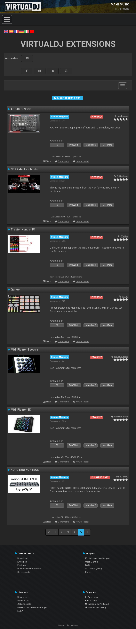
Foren (88, 572)
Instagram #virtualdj (97, 604)
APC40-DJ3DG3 (21, 109)
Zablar (124, 236)
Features (21, 565)
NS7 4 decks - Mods (24, 169)
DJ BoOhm (122, 176)
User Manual (92, 561)
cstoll (125, 296)
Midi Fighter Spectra (24, 349)
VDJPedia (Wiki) (93, 568)
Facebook (91, 597)
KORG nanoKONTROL (25, 469)
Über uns (22, 597)
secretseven (121, 356)
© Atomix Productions (68, 625)
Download (22, 558)
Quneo (15, 289)
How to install (82, 161)
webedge (123, 116)
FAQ (87, 565)
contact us (22, 600)
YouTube (91, 600)
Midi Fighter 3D (21, 409)
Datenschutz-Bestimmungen (32, 607)
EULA (20, 611)
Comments (63, 161)
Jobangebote (24, 604)
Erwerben (22, 561)
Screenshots (23, 572)
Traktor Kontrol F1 (23, 229)
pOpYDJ (123, 476)
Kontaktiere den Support (97, 558)
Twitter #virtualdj (95, 607)
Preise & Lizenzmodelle (29, 568)
